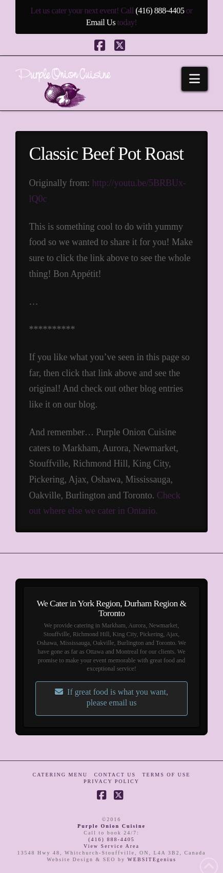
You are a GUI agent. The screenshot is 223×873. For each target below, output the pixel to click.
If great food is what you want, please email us (111, 697)
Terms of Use (166, 774)
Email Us (100, 22)
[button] (194, 79)
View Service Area (111, 846)
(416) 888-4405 (159, 10)
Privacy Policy (111, 781)
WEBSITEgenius (151, 859)
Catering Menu (60, 774)
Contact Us (115, 774)
